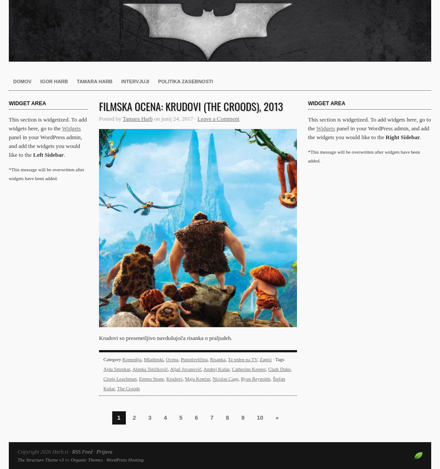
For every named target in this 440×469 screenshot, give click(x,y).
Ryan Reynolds (255, 378)
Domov (22, 81)
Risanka (217, 359)
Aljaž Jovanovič (185, 369)
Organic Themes (87, 459)
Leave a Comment (218, 118)
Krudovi (174, 378)
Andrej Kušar (216, 369)
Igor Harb (54, 81)
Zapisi (266, 359)
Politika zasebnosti (185, 81)
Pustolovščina (194, 359)
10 (260, 417)
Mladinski (154, 359)
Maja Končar (197, 378)
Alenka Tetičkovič (150, 369)
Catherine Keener (249, 369)
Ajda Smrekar (116, 369)
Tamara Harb (95, 81)
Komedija (131, 359)
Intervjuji (135, 81)
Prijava (104, 452)
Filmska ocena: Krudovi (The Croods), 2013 (191, 106)
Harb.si (220, 31)
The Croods (128, 388)
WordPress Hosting (125, 459)
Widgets (71, 128)
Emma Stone (151, 378)
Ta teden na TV (242, 359)
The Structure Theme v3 (41, 459)
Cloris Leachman (119, 378)
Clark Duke (279, 369)
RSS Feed (82, 452)
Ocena (172, 359)
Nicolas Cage (225, 378)
